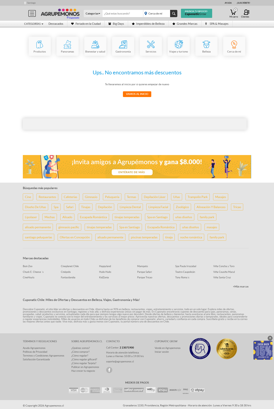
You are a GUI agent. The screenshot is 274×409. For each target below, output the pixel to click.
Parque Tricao (144, 277)
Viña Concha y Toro (223, 266)
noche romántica (191, 237)
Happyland (105, 266)
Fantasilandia (68, 277)
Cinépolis (66, 272)
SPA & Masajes (217, 23)
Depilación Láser (155, 197)
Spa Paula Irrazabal (185, 266)
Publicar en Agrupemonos (85, 367)
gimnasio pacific (68, 227)
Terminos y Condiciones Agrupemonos (43, 355)
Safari (69, 207)
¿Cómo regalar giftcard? (84, 359)
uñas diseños (183, 217)
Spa (56, 207)
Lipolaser (31, 217)
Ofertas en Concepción (75, 237)
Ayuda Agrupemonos (34, 348)
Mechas (50, 217)
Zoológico (182, 207)
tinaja (169, 237)
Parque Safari (144, 272)
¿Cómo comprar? (80, 351)
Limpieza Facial (158, 207)
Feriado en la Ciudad (86, 23)
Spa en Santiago (157, 217)
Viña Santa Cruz (222, 277)
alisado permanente (38, 227)
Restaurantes (47, 197)
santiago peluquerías (38, 237)
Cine (28, 197)
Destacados (56, 23)
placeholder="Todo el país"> (159, 13)
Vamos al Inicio (137, 93)
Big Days (116, 23)
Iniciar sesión (162, 351)
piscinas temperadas (144, 237)
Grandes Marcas (185, 23)
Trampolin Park (198, 197)
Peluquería (112, 197)
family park (207, 217)
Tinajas (85, 207)
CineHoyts (28, 277)
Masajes (220, 197)
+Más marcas (241, 286)
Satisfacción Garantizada (36, 359)
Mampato (142, 266)
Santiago (31, 3)
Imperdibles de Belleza (148, 23)
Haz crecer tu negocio (83, 370)
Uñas (176, 197)
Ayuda (228, 3)
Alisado (67, 217)
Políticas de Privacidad (35, 351)
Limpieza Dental (130, 207)
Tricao (237, 207)
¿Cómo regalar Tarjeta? (83, 363)
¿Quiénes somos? (80, 348)
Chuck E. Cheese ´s (33, 272)
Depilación (105, 207)
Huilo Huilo (105, 272)
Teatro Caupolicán (185, 272)
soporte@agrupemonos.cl (120, 361)
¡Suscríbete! (243, 3)
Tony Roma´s (182, 277)
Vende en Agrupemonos (168, 348)
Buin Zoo (27, 266)
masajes (212, 227)
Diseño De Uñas (35, 207)
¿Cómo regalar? (79, 355)
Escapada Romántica (93, 217)
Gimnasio (91, 197)
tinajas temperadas (127, 217)
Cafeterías (70, 197)
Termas (131, 197)
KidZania (104, 277)
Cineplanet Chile (70, 266)
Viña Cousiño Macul (224, 272)
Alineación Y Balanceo (211, 207)
